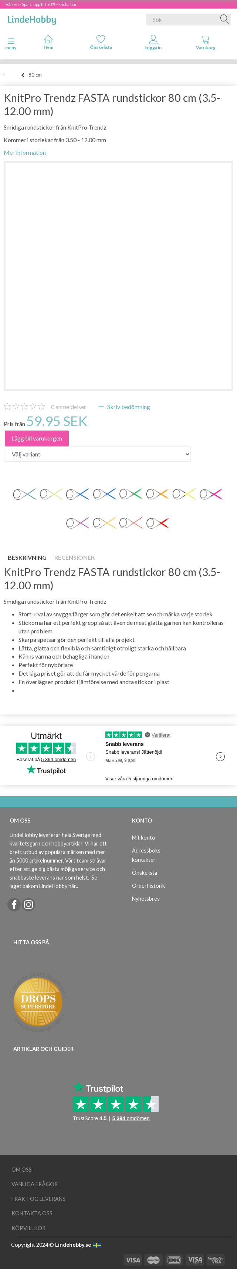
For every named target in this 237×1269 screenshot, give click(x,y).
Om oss (21, 1169)
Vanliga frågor (34, 1184)
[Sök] (224, 19)
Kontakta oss (32, 1213)
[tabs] (206, 44)
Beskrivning (27, 557)
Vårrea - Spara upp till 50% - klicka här (41, 4)
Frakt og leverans (38, 1199)
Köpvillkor (28, 1228)
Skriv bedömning (128, 406)
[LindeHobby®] (32, 18)
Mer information (25, 152)
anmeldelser (68, 406)
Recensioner (74, 557)
